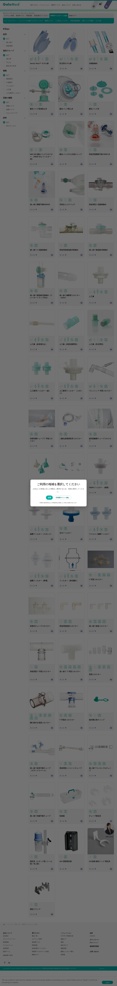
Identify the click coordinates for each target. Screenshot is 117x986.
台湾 (48, 498)
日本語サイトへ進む (68, 498)
